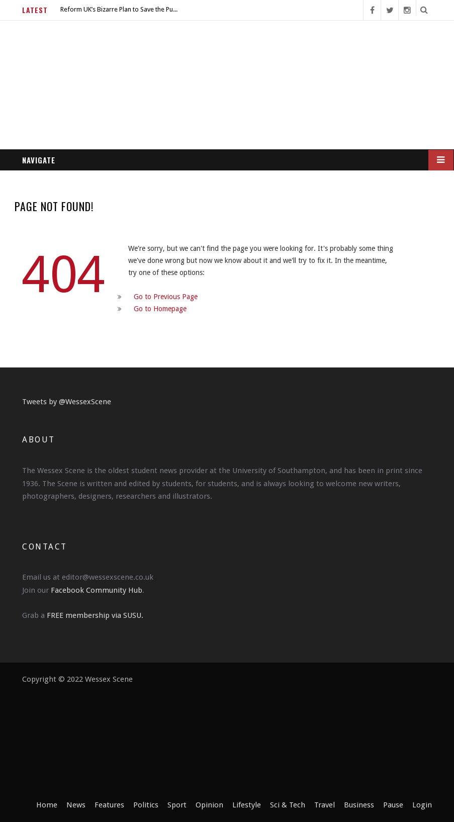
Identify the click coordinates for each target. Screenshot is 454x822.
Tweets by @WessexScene (66, 401)
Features (109, 804)
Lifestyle (246, 804)
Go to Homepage (160, 309)
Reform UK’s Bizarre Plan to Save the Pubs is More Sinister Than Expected (120, 9)
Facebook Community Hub (96, 590)
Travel (324, 804)
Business (359, 804)
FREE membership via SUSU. (95, 615)
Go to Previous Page (166, 297)
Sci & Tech (287, 804)
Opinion (209, 804)
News (75, 804)
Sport (177, 804)
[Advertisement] (282, 736)
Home (46, 804)
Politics (145, 804)
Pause (393, 804)
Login (422, 804)
